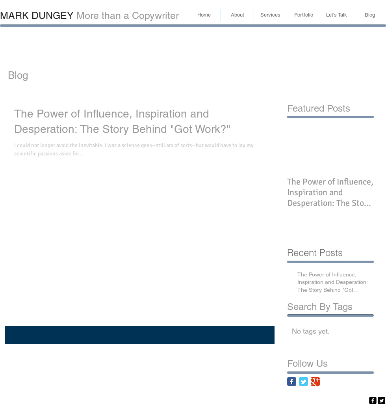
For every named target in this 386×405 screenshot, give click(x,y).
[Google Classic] (315, 381)
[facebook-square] (373, 400)
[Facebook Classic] (291, 381)
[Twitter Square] (381, 400)
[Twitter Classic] (303, 381)
